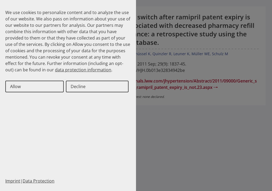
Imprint (12, 181)
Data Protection (38, 181)
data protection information (83, 70)
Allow (15, 86)
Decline (78, 86)
